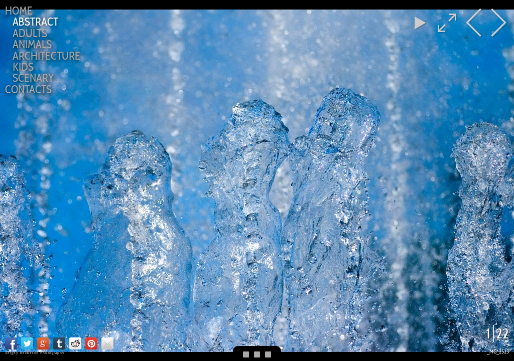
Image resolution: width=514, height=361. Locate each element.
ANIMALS (32, 44)
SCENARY (33, 78)
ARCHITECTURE (46, 56)
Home (19, 11)
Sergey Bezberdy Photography (35, 352)
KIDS (23, 67)
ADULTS (30, 33)
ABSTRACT (35, 22)
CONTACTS (28, 89)
